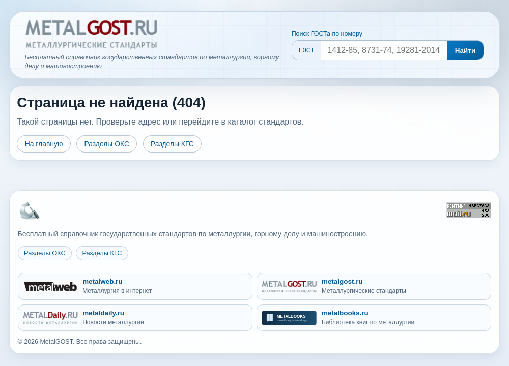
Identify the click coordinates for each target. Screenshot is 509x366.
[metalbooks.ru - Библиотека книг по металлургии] (374, 317)
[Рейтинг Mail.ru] (468, 210)
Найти (465, 50)
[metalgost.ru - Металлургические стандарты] (374, 286)
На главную (44, 144)
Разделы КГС (172, 144)
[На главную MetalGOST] (29, 210)
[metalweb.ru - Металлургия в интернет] (135, 286)
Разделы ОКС (106, 144)
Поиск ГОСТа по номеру (327, 33)
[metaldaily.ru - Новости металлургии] (135, 317)
